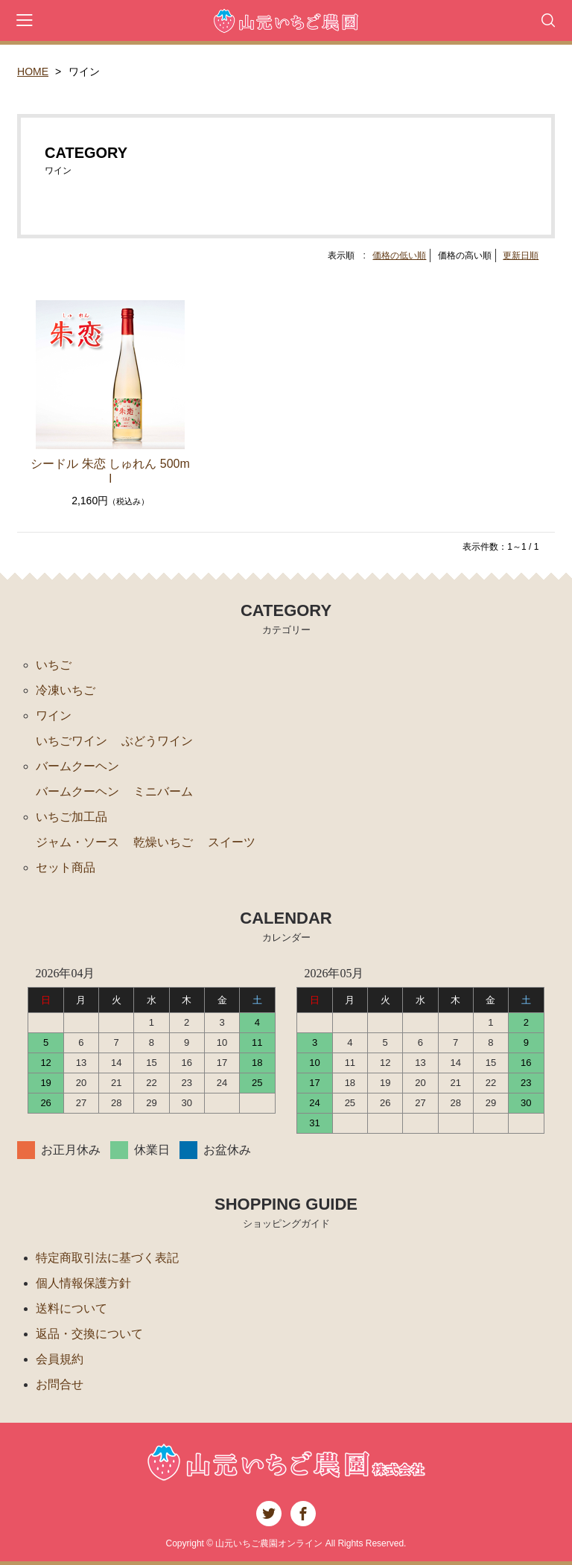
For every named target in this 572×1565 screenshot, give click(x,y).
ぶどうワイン (157, 740)
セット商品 (65, 867)
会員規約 (59, 1359)
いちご (54, 664)
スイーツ (231, 842)
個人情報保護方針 (83, 1283)
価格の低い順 (399, 255)
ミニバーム (163, 791)
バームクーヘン (77, 766)
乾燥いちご (163, 842)
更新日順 (520, 255)
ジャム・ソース (77, 842)
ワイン (54, 715)
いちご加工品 (71, 816)
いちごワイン (71, 740)
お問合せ (59, 1384)
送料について (71, 1308)
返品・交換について (89, 1333)
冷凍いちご (65, 690)
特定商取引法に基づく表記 (107, 1257)
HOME (32, 71)
